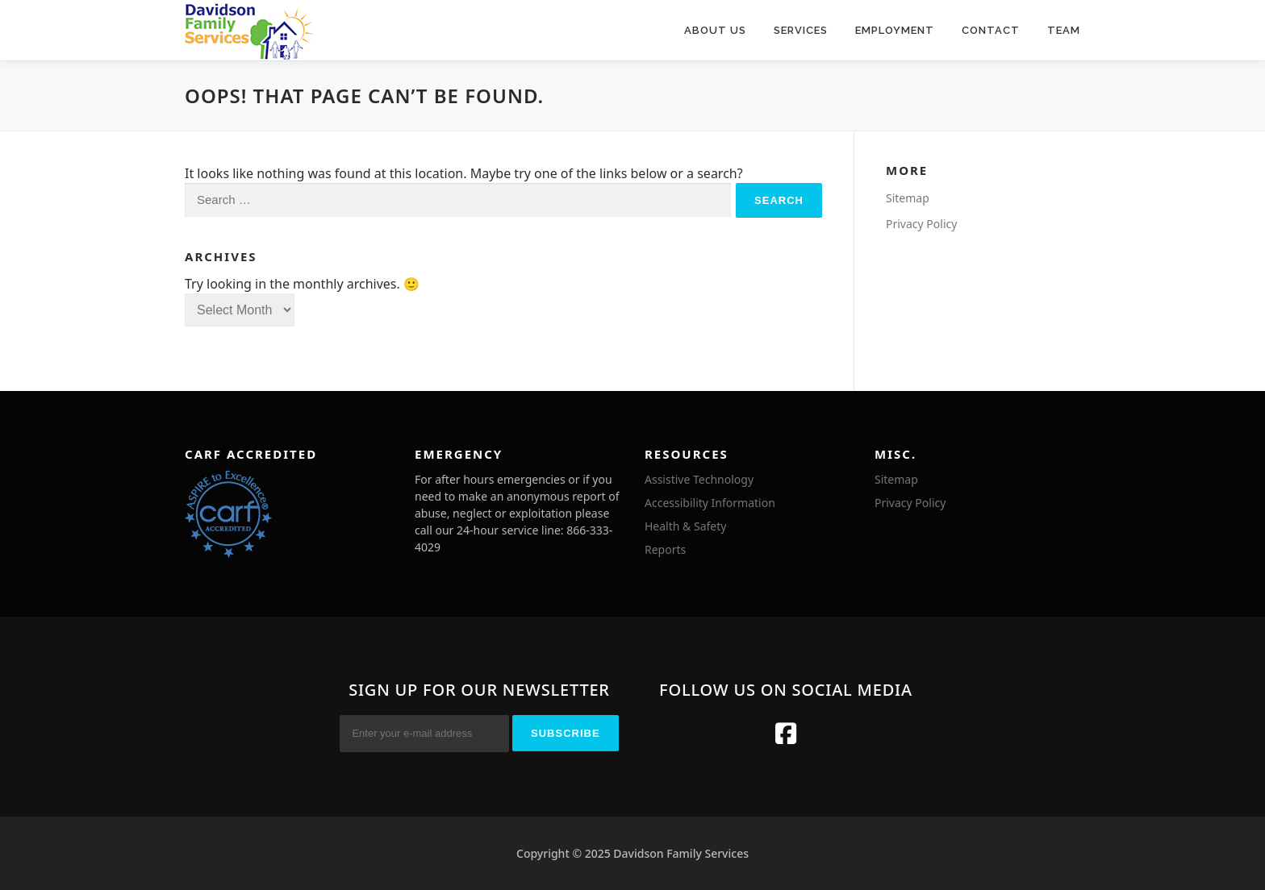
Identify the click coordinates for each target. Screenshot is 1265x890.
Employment (894, 30)
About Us (715, 30)
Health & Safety (685, 526)
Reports (665, 549)
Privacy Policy (921, 223)
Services (801, 30)
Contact (991, 30)
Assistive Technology (699, 479)
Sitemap (907, 198)
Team (1063, 30)
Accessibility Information (710, 502)
